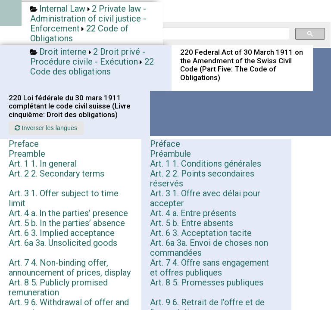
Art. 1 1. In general (43, 163)
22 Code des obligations (92, 66)
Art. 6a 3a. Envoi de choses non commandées (209, 248)
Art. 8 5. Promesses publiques (206, 282)
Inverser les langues (46, 127)
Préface (165, 144)
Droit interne (63, 51)
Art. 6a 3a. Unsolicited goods (63, 243)
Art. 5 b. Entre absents (191, 223)
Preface (24, 144)
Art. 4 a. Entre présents (193, 213)
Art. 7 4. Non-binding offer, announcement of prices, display (70, 267)
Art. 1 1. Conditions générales (205, 163)
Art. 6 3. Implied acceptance (62, 233)
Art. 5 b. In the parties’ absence (67, 223)
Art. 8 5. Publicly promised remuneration (58, 287)
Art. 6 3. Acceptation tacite (201, 233)
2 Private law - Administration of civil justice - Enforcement (88, 18)
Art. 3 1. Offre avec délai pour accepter (205, 198)
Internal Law (62, 8)
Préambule (170, 154)
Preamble (27, 154)
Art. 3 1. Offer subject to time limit (64, 198)
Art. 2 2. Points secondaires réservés (202, 178)
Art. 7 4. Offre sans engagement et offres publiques (209, 267)
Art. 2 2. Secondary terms (56, 173)
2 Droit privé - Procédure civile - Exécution (87, 56)
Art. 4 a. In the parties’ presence (68, 213)
